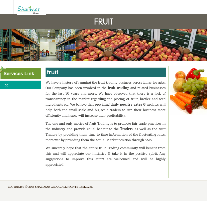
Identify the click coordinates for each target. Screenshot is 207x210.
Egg (5, 85)
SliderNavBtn (7, 7)
